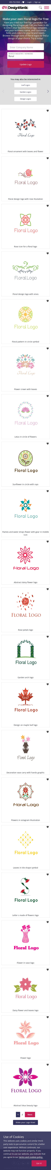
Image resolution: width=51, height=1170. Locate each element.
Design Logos (25, 99)
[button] (48, 91)
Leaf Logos (25, 85)
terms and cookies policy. (31, 1157)
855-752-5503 (14, 2)
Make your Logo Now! (25, 1122)
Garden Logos (25, 92)
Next (30, 1114)
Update (26, 64)
